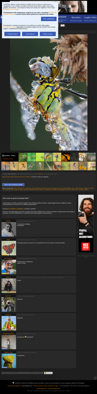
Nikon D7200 (6, 177)
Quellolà (26, 189)
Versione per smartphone (14, 386)
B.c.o (24, 188)
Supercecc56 (74, 189)
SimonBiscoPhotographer (58, 189)
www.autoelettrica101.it (54, 388)
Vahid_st (41, 174)
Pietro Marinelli (15, 189)
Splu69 (68, 189)
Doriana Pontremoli (47, 188)
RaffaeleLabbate (33, 189)
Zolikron (86, 189)
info (86, 257)
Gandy (8, 220)
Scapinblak (47, 189)
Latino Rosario (79, 188)
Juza (73, 188)
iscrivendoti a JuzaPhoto (15, 208)
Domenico (38, 188)
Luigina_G (87, 188)
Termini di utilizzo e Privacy (40, 386)
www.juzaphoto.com (42, 388)
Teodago (81, 189)
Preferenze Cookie (9, 27)
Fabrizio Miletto (66, 188)
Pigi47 (21, 189)
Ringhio (41, 189)
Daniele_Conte (31, 188)
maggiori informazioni (11, 9)
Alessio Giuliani (18, 188)
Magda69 (7, 189)
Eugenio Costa (57, 188)
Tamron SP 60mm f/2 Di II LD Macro (20, 177)
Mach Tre (8, 296)
